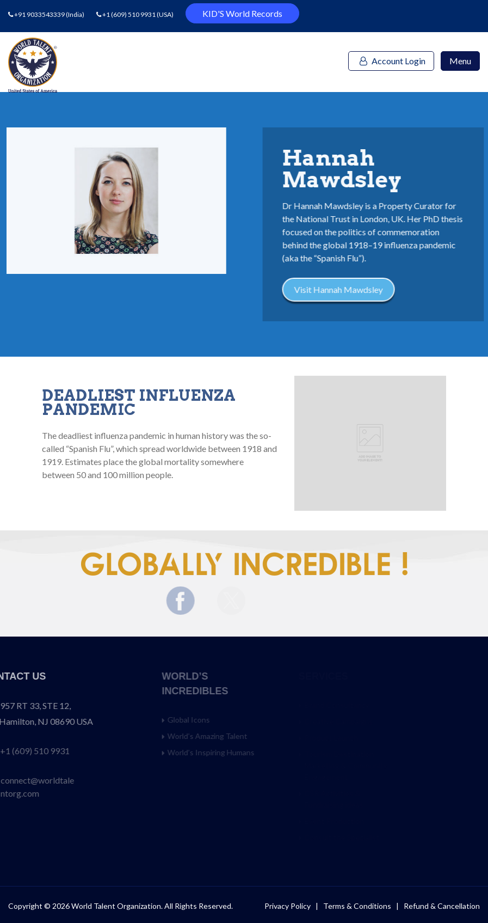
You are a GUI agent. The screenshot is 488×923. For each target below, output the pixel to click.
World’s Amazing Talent (237, 736)
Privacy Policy (287, 905)
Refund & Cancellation (442, 905)
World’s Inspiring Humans (241, 752)
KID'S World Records (242, 13)
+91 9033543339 (40, 14)
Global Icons (218, 719)
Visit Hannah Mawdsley (358, 289)
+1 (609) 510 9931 (129, 14)
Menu (460, 61)
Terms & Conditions (358, 905)
